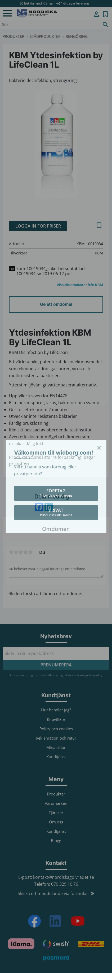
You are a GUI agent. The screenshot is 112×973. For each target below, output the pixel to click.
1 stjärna (11, 552)
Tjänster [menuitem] (56, 812)
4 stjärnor (25, 552)
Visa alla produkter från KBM (80, 285)
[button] (7, 13)
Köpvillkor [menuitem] (56, 719)
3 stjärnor (20, 552)
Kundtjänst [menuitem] (56, 756)
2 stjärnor (16, 552)
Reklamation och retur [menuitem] (56, 738)
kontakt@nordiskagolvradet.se (63, 877)
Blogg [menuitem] (56, 840)
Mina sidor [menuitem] (96, 14)
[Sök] (105, 24)
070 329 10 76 (64, 884)
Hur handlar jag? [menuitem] (56, 709)
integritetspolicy (91, 675)
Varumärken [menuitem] (56, 803)
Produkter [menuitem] (56, 794)
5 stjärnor (30, 552)
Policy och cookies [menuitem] (56, 728)
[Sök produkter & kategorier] (49, 24)
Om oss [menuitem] (56, 821)
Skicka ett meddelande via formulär (53, 893)
